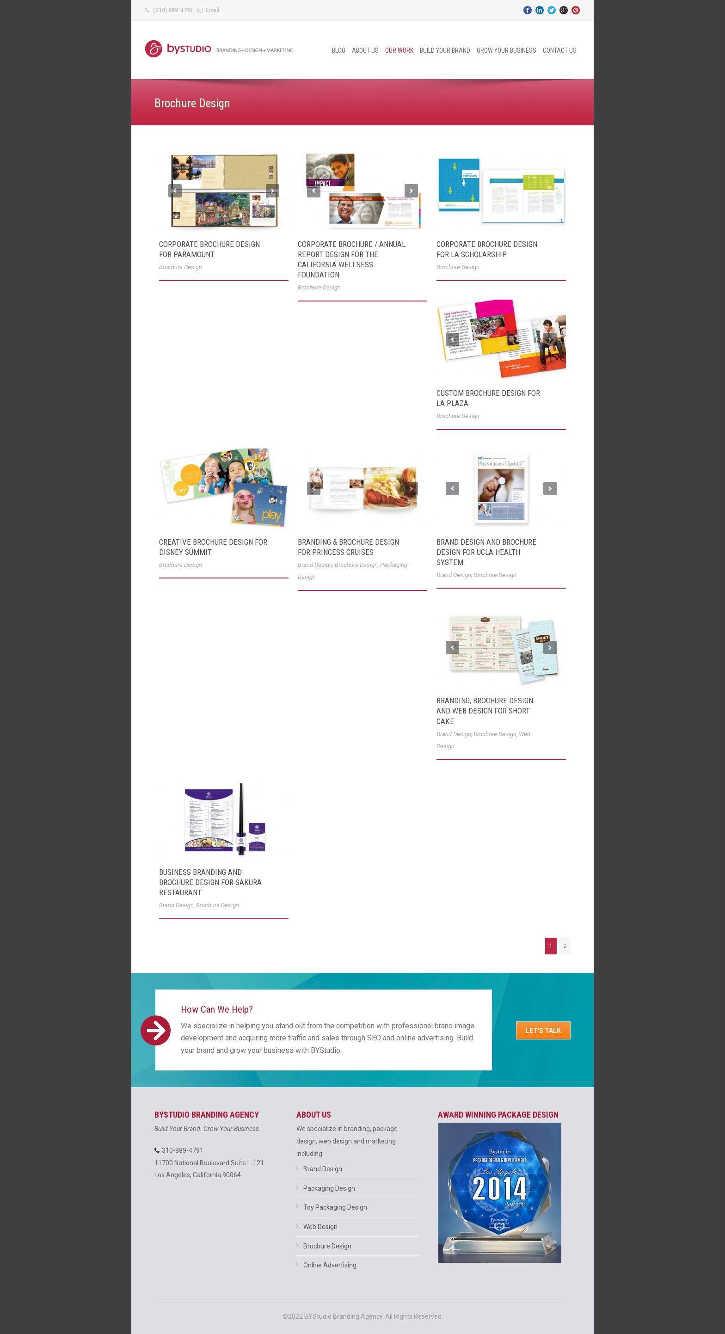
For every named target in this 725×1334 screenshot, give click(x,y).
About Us (365, 50)
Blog (338, 50)
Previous (175, 190)
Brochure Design (180, 267)
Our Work (399, 50)
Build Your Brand (445, 50)
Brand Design (315, 564)
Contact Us (560, 50)
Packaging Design (329, 1188)
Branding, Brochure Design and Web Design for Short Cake (484, 710)
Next (272, 190)
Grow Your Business (506, 50)
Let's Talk (543, 1030)
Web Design (320, 1226)
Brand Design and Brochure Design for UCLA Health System (486, 552)
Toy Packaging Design (335, 1207)
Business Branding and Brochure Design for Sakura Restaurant (210, 882)
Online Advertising (329, 1265)
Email (212, 10)
